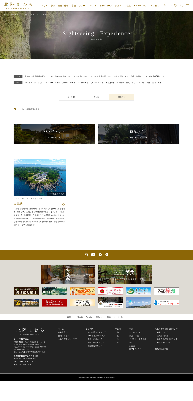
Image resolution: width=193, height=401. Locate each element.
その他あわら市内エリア (61, 76)
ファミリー (48, 83)
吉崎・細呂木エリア (139, 76)
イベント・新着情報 (137, 339)
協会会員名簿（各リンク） (168, 339)
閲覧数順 (121, 97)
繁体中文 (111, 317)
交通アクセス (63, 336)
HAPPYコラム (140, 5)
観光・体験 (63, 5)
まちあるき (110, 83)
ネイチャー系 (83, 83)
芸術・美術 (157, 83)
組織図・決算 (162, 336)
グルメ (118, 5)
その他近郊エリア (156, 76)
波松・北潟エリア (121, 76)
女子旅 (65, 83)
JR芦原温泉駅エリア (103, 76)
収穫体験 (120, 83)
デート (73, 83)
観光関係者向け (161, 349)
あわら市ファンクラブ (67, 339)
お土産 (128, 5)
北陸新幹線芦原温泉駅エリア (37, 76)
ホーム (61, 329)
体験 (40, 83)
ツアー (82, 5)
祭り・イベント (138, 83)
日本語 (80, 317)
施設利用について (164, 342)
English (89, 317)
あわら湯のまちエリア (83, 76)
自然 (148, 83)
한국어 (121, 317)
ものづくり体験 (97, 83)
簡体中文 (100, 317)
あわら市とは (63, 332)
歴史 (128, 83)
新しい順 (71, 97)
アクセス (154, 5)
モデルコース (106, 5)
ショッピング (30, 83)
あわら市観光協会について (166, 329)
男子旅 (58, 83)
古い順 (96, 97)
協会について (162, 332)
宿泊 (73, 5)
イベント (92, 5)
